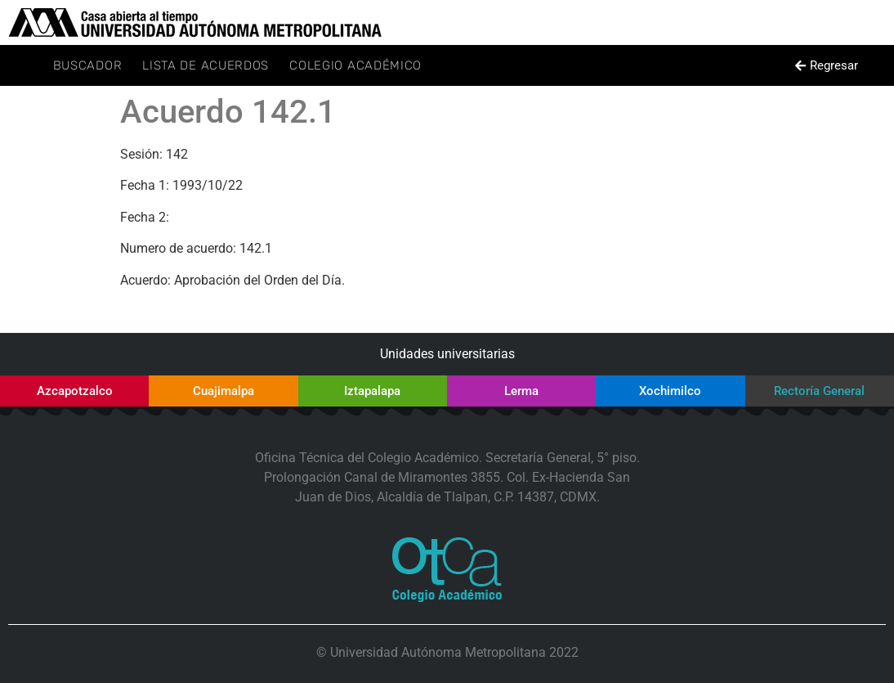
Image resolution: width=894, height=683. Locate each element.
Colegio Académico (355, 65)
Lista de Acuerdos (205, 65)
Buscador (88, 65)
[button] (827, 66)
